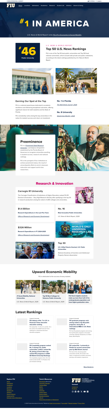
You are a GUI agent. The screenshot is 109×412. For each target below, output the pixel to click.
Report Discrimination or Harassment (49, 399)
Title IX (41, 398)
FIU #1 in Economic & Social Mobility (67, 35)
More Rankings (88, 367)
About (8, 381)
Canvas (41, 389)
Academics (10, 385)
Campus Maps (43, 385)
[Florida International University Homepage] (39, 1)
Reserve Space (43, 394)
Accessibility (64, 403)
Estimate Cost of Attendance (14, 398)
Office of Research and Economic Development (33, 216)
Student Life (10, 390)
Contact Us (75, 387)
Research (9, 389)
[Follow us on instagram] (72, 391)
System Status (43, 392)
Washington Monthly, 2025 (66, 116)
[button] (91, 1)
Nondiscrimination (44, 396)
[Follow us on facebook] (78, 391)
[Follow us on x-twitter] (81, 391)
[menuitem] (11, 5)
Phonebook (42, 381)
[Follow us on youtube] (84, 391)
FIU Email (41, 390)
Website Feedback (73, 403)
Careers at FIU (10, 396)
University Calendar (44, 383)
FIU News (74, 389)
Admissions (10, 383)
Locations (9, 387)
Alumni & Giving (11, 394)
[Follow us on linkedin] (75, 391)
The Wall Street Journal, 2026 (67, 105)
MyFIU (41, 387)
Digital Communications (55, 403)
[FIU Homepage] (11, 5)
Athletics (9, 392)
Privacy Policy (81, 403)
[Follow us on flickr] (87, 391)
